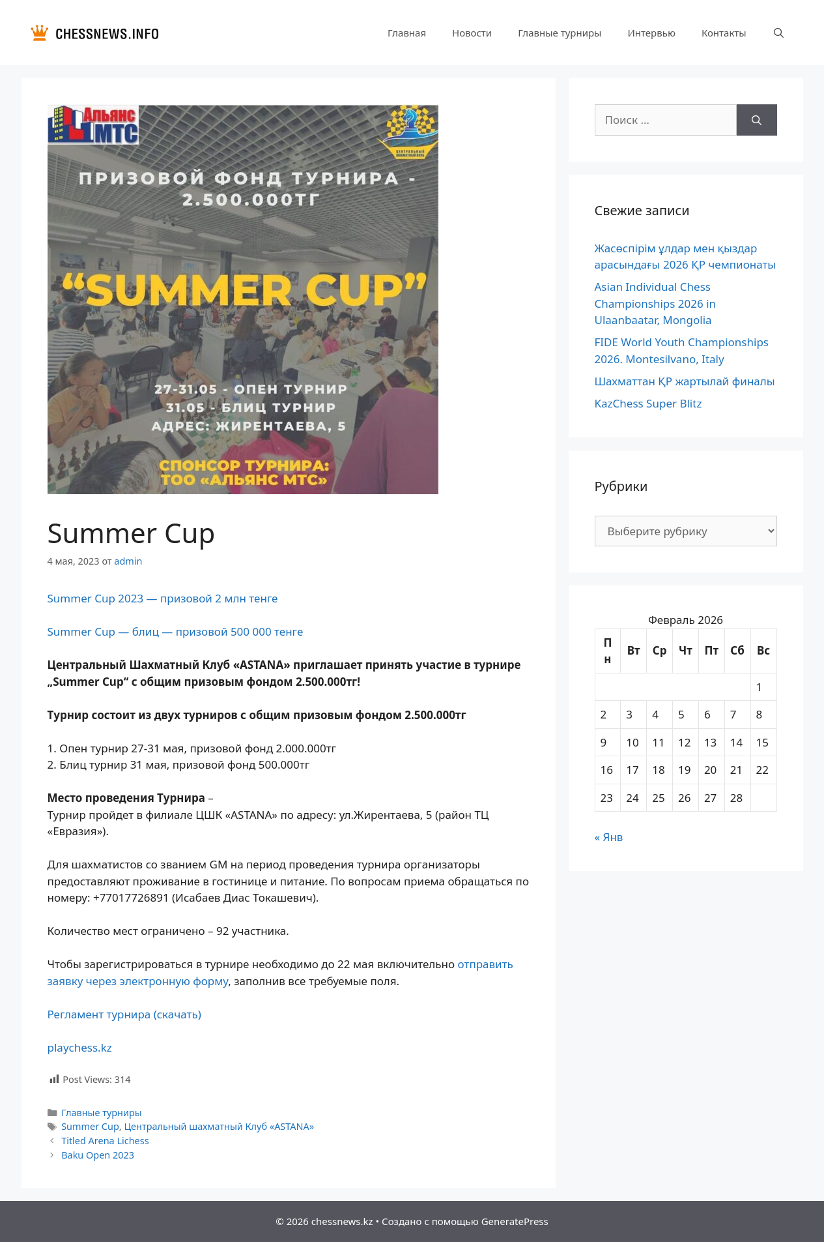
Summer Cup (90, 1126)
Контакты (724, 32)
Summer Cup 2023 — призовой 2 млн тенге (163, 598)
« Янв (609, 836)
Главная (407, 32)
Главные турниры (559, 32)
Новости (472, 32)
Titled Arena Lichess (105, 1140)
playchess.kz (80, 1047)
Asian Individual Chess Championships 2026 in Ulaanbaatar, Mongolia (656, 303)
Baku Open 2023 (97, 1155)
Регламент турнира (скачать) (124, 1014)
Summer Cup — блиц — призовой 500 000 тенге (176, 631)
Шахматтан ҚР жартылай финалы (685, 381)
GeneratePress (514, 1221)
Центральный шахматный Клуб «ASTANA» (219, 1126)
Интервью (651, 32)
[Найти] (756, 120)
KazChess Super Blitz (648, 403)
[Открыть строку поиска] (779, 32)
